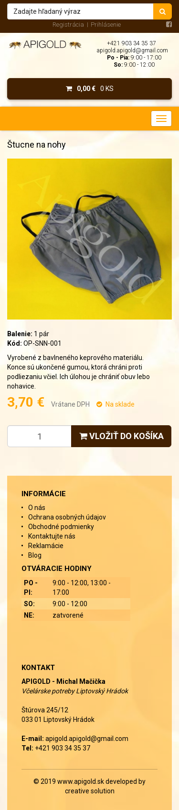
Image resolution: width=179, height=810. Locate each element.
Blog (35, 555)
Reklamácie (45, 546)
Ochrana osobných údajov (67, 517)
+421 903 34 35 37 (131, 43)
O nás (36, 507)
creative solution (90, 791)
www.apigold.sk (81, 781)
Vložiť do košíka (121, 436)
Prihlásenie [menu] (106, 24)
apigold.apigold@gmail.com (132, 50)
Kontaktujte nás (51, 536)
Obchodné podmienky (61, 526)
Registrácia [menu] (68, 24)
